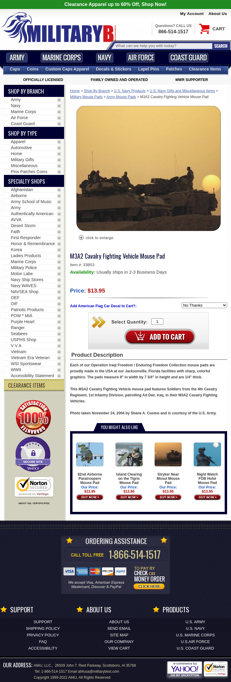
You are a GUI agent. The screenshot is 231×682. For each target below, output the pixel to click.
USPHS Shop (23, 339)
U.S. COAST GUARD (195, 648)
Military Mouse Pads (86, 97)
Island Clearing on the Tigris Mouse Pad (129, 463)
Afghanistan (22, 189)
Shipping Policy (43, 628)
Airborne (19, 195)
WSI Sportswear (26, 363)
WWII (16, 369)
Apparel (18, 141)
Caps (15, 69)
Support (42, 622)
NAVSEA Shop (24, 291)
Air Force (140, 57)
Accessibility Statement (32, 375)
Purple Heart (23, 321)
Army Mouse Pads (121, 97)
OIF (14, 303)
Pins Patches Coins (29, 171)
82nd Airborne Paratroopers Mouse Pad (89, 463)
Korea (16, 249)
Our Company (119, 641)
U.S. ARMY (195, 622)
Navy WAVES (23, 285)
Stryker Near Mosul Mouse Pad (168, 463)
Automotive (21, 147)
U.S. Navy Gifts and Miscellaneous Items (182, 91)
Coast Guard (188, 57)
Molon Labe (22, 273)
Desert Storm (23, 225)
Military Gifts (22, 159)
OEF (15, 297)
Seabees (19, 333)
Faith (15, 231)
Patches (174, 69)
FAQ (43, 641)
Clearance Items (205, 69)
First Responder (26, 237)
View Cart (119, 648)
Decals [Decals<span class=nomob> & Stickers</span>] (113, 69)
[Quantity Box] (157, 321)
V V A (16, 345)
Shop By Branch (97, 91)
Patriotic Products (27, 309)
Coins (32, 69)
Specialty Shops (26, 181)
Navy (104, 57)
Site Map (119, 635)
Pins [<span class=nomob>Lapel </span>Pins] (148, 69)
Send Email (119, 628)
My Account (192, 13)
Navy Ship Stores (27, 279)
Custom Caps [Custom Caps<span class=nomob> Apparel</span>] (67, 69)
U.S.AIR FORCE (195, 641)
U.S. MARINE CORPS (195, 635)
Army (17, 57)
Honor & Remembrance (33, 243)
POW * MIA (21, 315)
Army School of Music (31, 201)
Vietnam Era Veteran (30, 357)
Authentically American (32, 213)
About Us (217, 13)
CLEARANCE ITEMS (26, 385)
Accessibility (42, 648)
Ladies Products (26, 255)
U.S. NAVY (195, 628)
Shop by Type (22, 133)
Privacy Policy (43, 635)
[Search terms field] (163, 45)
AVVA (16, 219)
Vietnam (18, 351)
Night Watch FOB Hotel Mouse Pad (207, 463)
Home (75, 91)
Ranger (18, 327)
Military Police (24, 267)
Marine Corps (62, 57)
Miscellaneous (24, 165)
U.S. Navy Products (130, 91)
